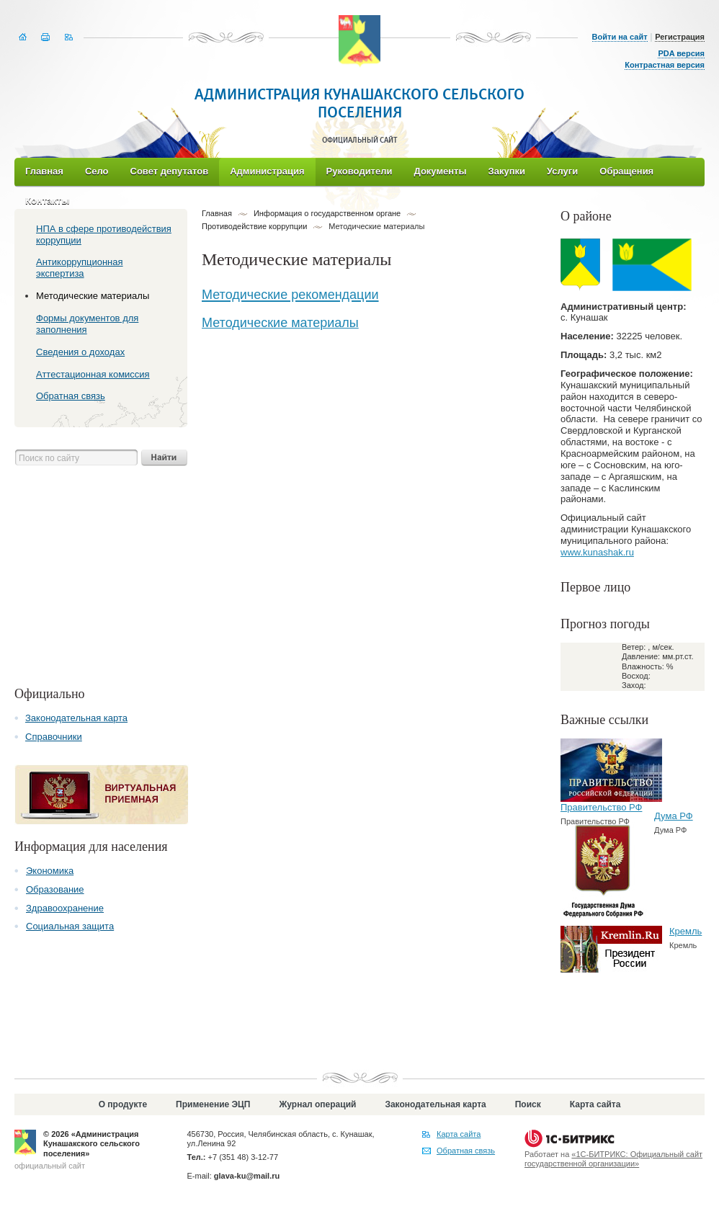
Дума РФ (673, 816)
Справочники (53, 736)
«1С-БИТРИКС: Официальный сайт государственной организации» (613, 1159)
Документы (440, 171)
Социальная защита (70, 926)
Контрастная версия (665, 65)
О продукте (123, 1104)
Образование (55, 889)
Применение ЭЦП (213, 1104)
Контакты (47, 200)
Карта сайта (595, 1104)
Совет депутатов (169, 171)
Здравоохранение (65, 908)
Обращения (626, 171)
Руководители (359, 171)
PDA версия (681, 53)
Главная (44, 171)
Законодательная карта (76, 718)
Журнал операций (317, 1104)
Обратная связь (466, 1150)
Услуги (562, 171)
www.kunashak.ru (597, 552)
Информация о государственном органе (327, 213)
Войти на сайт (620, 36)
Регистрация (680, 36)
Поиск (528, 1104)
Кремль (685, 931)
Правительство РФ (601, 807)
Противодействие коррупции (254, 226)
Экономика (49, 870)
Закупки (506, 171)
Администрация (267, 171)
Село (97, 171)
